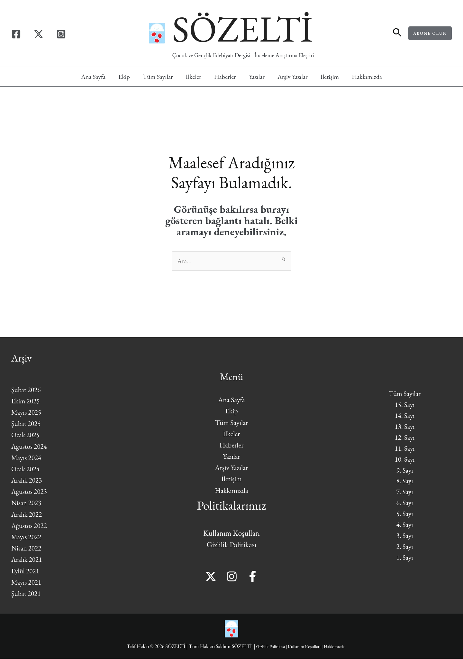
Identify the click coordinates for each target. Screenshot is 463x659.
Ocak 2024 (26, 469)
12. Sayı (404, 436)
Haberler (225, 76)
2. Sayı (404, 549)
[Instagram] (61, 34)
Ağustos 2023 (29, 492)
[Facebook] (16, 34)
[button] (397, 33)
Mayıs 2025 (26, 412)
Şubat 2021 (26, 593)
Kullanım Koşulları (231, 534)
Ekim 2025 (26, 401)
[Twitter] (38, 34)
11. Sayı (404, 447)
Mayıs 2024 (26, 458)
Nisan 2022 (26, 548)
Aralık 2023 (27, 480)
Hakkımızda (367, 76)
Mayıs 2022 (26, 537)
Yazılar (257, 76)
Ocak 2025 (26, 435)
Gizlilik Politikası (232, 545)
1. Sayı (404, 561)
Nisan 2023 (26, 503)
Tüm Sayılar (158, 76)
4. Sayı (404, 527)
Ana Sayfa (93, 76)
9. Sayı (404, 470)
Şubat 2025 (26, 423)
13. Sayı (404, 425)
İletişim (330, 76)
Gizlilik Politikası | (268, 647)
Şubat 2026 (26, 390)
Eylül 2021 (25, 571)
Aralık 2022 (27, 514)
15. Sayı (404, 402)
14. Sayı (404, 414)
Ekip (124, 76)
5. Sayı (404, 515)
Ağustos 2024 (29, 446)
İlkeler (193, 76)
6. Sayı (404, 504)
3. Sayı (404, 538)
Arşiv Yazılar (292, 76)
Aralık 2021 (27, 560)
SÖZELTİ (242, 28)
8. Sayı (404, 481)
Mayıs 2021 (26, 582)
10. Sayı (404, 459)
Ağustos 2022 (29, 526)
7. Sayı (404, 493)
